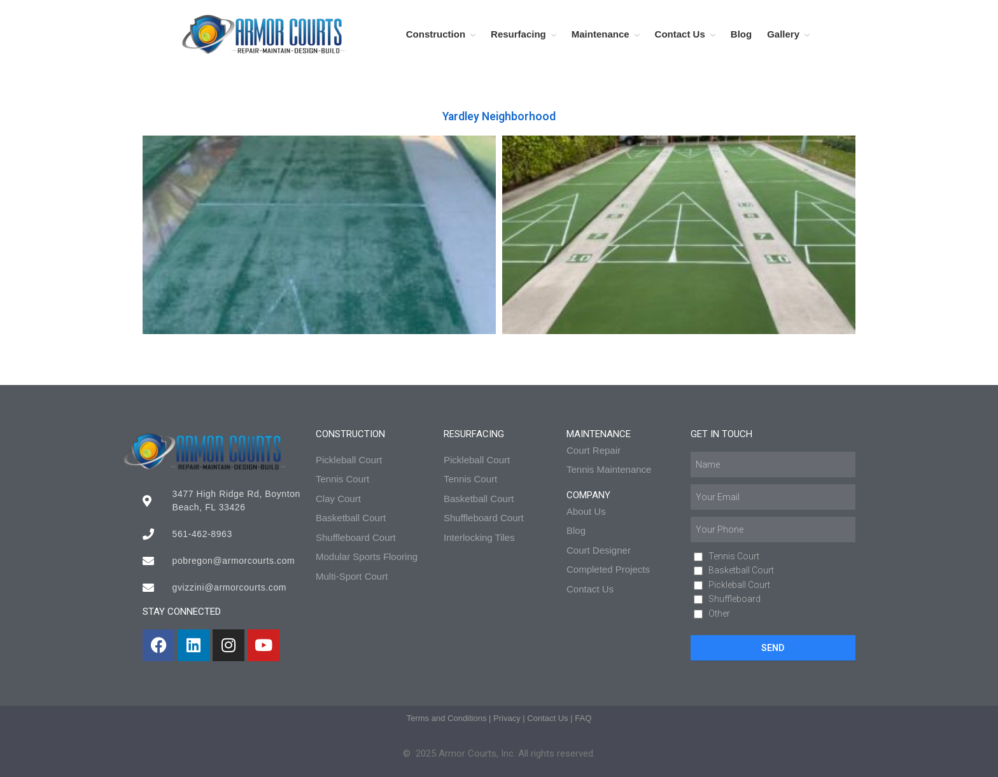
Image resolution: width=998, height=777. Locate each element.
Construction (435, 34)
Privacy (507, 718)
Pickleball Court (739, 585)
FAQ (583, 718)
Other (719, 613)
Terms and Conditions (447, 718)
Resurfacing (518, 34)
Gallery (783, 34)
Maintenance (600, 34)
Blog (741, 34)
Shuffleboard (734, 599)
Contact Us (680, 34)
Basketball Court (741, 570)
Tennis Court (733, 556)
